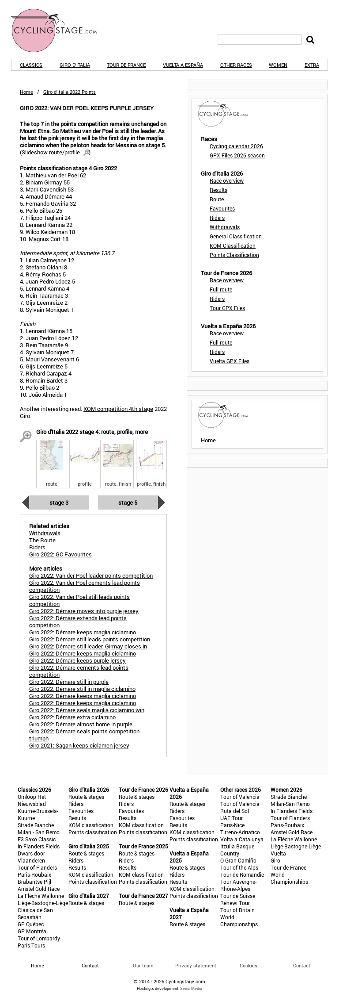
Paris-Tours (31, 945)
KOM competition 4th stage (118, 409)
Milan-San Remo (290, 803)
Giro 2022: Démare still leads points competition (89, 639)
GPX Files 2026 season (237, 155)
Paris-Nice (232, 824)
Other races (236, 64)
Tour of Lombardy (39, 938)
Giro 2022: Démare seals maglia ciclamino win (86, 710)
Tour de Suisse (237, 895)
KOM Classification (233, 245)
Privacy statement (195, 965)
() (55, 152)
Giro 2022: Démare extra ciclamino (72, 717)
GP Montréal (33, 931)
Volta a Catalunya (242, 839)
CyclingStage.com (59, 30)
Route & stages (86, 796)
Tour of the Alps (239, 867)
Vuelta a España (183, 64)
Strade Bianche (36, 824)
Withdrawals (225, 226)
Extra (312, 64)
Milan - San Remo (39, 832)
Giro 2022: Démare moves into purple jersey (84, 611)
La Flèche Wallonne (41, 895)
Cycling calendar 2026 (236, 146)
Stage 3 (58, 502)
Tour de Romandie (242, 874)
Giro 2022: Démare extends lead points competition (78, 621)
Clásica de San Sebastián (35, 913)
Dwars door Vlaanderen (31, 857)
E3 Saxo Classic (37, 839)
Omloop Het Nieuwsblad (32, 800)
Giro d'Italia (75, 64)
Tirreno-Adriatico (240, 832)
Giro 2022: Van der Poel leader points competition (91, 575)
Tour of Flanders (37, 867)
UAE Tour (231, 817)
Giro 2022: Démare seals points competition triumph (84, 734)
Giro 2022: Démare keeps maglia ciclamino (82, 632)
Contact (301, 965)
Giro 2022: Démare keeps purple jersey (77, 660)
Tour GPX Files (227, 307)
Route (217, 199)
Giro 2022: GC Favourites (60, 554)
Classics (31, 64)
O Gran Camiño (238, 860)
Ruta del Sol (234, 810)
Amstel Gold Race (39, 888)
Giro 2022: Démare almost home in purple (80, 724)
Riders (217, 217)
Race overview (227, 180)
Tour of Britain (237, 909)
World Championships (239, 920)
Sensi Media (191, 988)
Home (26, 91)
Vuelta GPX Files (229, 360)
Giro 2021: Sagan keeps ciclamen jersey (79, 745)
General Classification (236, 236)
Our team (143, 965)
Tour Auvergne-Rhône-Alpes (238, 885)
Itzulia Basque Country (237, 850)
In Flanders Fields (39, 846)
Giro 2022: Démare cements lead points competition (78, 671)
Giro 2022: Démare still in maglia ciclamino (82, 689)
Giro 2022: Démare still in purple (69, 682)
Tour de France (126, 64)
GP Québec (31, 924)
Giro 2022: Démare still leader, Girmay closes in (88, 646)
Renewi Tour (235, 902)
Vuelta (278, 853)
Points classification (92, 832)
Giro (275, 860)
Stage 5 (127, 502)
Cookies (248, 965)
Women (278, 64)
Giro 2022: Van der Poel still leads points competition (79, 600)
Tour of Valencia (240, 796)
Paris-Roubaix (34, 874)
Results (218, 189)
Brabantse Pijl (34, 881)
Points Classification (234, 254)
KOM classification (90, 824)
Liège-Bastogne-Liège (43, 902)
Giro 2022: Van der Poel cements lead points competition (84, 586)
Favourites (222, 208)
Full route (221, 289)
